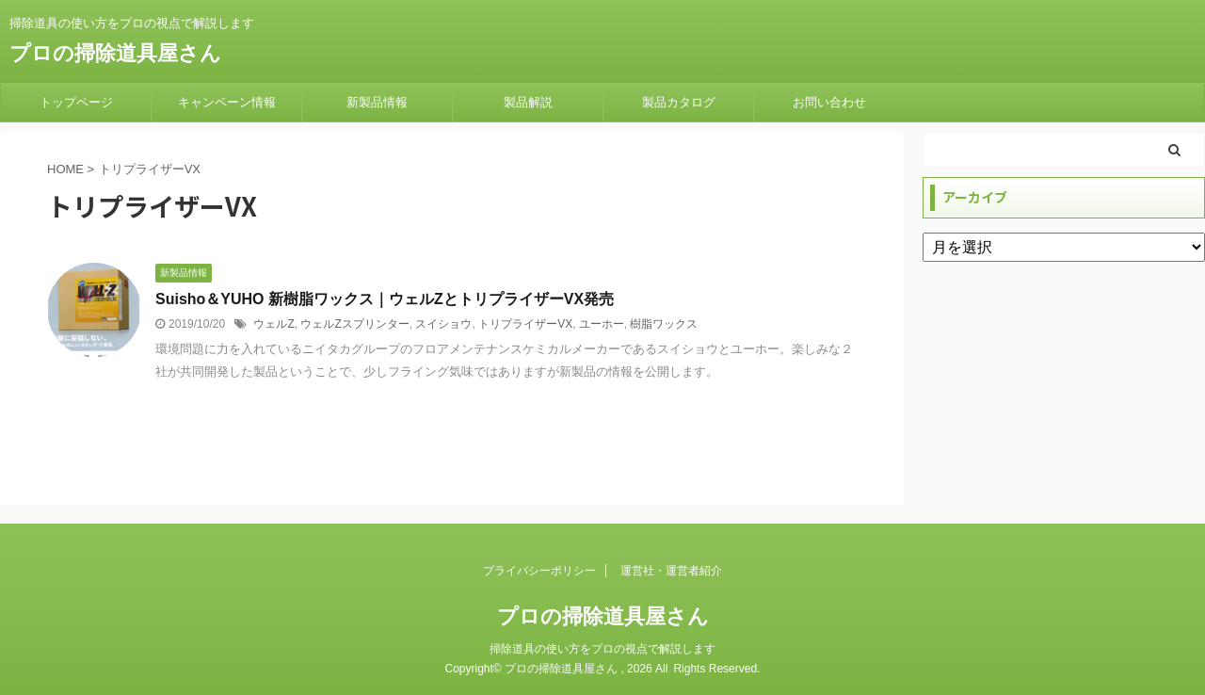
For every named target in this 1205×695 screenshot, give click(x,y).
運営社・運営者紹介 (671, 570)
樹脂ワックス (664, 324)
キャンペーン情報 (227, 102)
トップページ (76, 102)
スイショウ (443, 324)
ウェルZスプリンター (354, 324)
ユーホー (601, 324)
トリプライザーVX (525, 324)
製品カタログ (678, 102)
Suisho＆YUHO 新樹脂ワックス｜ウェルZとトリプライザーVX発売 (384, 299)
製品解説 (528, 102)
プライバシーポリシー (539, 570)
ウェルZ (273, 324)
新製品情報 (377, 102)
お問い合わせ (829, 102)
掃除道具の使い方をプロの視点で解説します (602, 648)
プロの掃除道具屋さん (115, 53)
